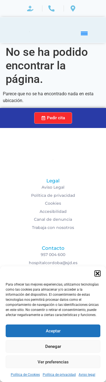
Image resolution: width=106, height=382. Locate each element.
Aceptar (53, 331)
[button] (97, 273)
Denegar (53, 346)
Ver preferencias (53, 362)
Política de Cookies (25, 375)
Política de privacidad (59, 375)
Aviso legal (87, 375)
